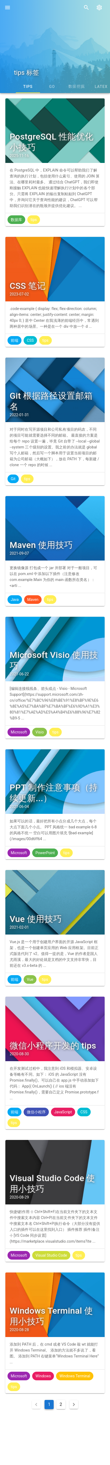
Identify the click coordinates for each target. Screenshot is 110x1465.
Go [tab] (86, 86)
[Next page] (73, 1404)
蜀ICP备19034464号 (62, 1446)
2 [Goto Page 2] (61, 1404)
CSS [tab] (38, 86)
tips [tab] (62, 86)
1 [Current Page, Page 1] (49, 1404)
